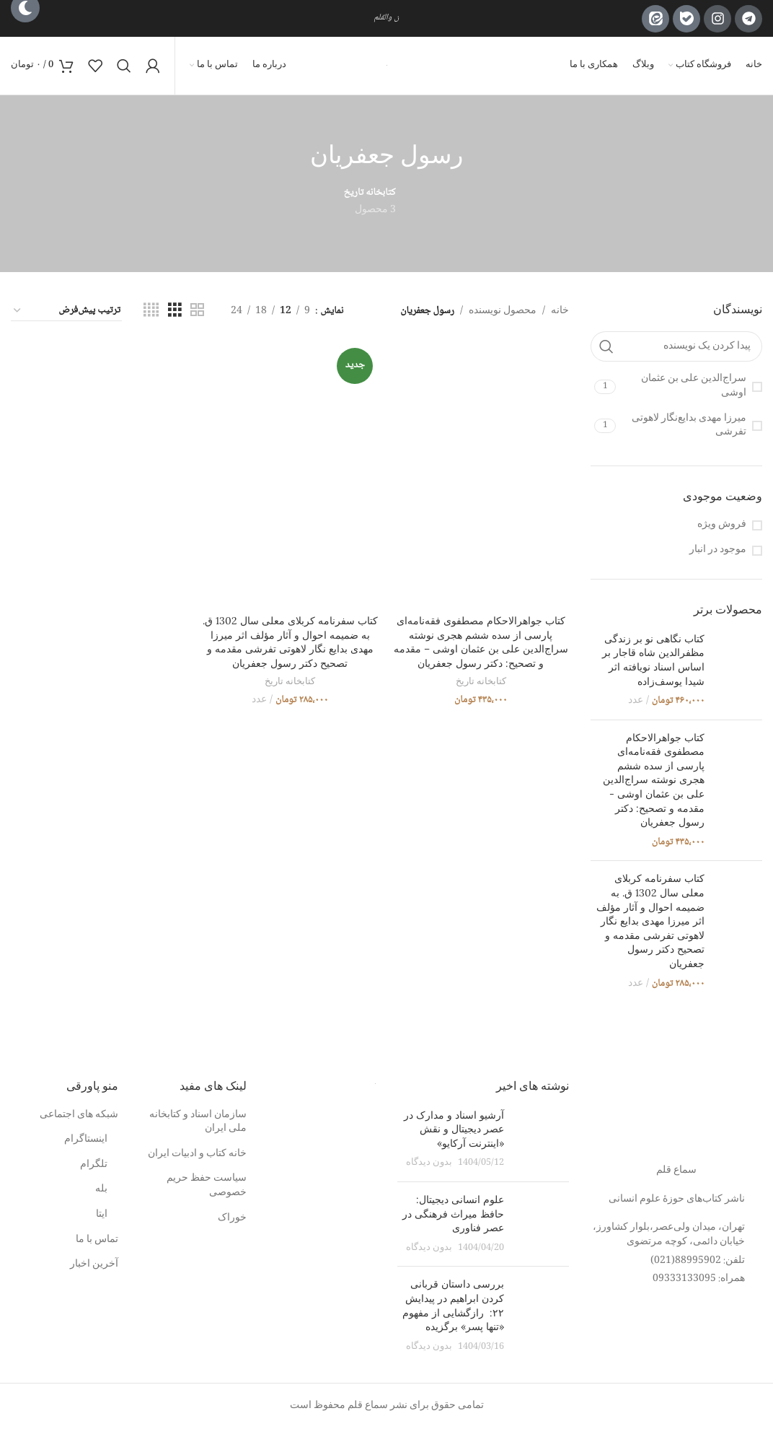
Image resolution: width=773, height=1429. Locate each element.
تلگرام (93, 1165)
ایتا (101, 1215)
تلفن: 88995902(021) (697, 1261)
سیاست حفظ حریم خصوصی (207, 1186)
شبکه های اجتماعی (79, 1116)
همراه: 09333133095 (699, 1279)
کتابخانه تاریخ (481, 682)
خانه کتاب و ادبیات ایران (197, 1155)
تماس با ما (97, 1240)
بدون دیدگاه (429, 1163)
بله (101, 1190)
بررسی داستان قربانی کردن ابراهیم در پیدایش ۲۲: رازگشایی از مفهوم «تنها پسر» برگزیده (453, 1305)
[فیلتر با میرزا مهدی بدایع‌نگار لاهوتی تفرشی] (690, 426)
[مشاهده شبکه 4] (151, 310)
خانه (560, 311)
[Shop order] (66, 311)
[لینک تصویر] (676, 1114)
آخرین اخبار (94, 1265)
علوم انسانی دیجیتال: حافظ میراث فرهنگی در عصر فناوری (453, 1213)
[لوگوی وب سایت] (386, 65)
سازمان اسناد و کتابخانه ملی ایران (198, 1123)
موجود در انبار (717, 550)
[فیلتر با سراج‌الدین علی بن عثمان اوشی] (690, 386)
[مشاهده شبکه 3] (175, 310)
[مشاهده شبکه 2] (197, 310)
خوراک (232, 1219)
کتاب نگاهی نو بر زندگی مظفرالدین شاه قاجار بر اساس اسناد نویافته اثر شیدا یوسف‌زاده (653, 660)
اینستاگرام (85, 1140)
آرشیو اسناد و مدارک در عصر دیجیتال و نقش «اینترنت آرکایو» (454, 1129)
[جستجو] (124, 65)
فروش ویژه (721, 525)
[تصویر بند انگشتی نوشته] (542, 1140)
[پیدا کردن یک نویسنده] (676, 346)
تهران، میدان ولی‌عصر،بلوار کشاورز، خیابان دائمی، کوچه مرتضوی (669, 1235)
